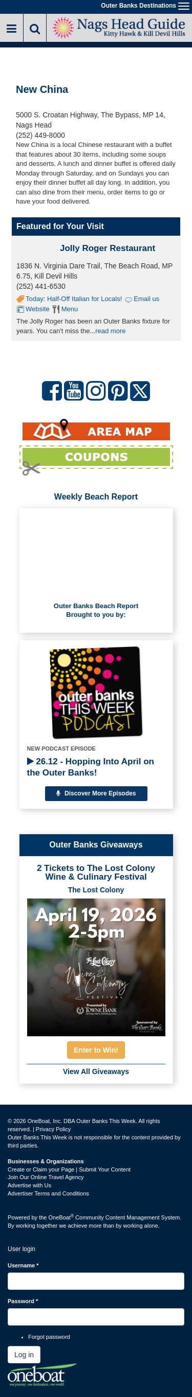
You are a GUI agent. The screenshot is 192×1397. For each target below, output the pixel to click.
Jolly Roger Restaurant (107, 248)
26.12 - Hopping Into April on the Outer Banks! (90, 767)
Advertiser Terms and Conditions (48, 1193)
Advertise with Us (29, 1185)
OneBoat (61, 1217)
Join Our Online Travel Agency (46, 1177)
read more (110, 331)
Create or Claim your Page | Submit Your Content (69, 1169)
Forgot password (49, 1337)
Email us (146, 299)
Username (23, 1265)
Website (38, 309)
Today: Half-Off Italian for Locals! (74, 299)
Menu (69, 309)
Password (23, 1301)
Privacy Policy (53, 1129)
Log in (24, 1355)
